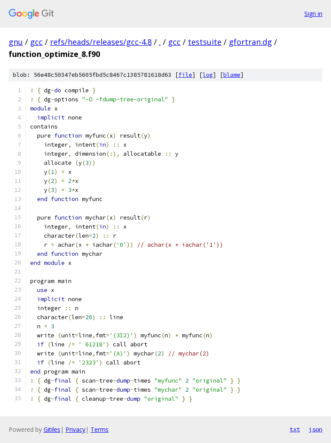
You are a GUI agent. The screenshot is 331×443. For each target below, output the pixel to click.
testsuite (205, 42)
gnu (16, 42)
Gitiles (52, 429)
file (185, 75)
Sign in (313, 13)
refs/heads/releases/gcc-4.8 (101, 42)
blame (231, 75)
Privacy (75, 429)
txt (295, 429)
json (315, 429)
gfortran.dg (250, 42)
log (208, 75)
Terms (100, 429)
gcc (36, 42)
